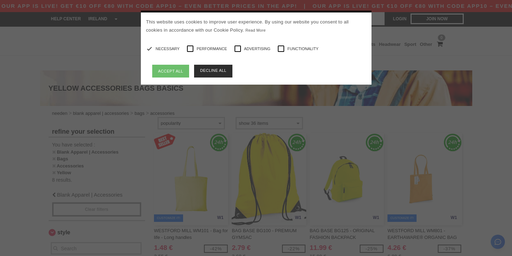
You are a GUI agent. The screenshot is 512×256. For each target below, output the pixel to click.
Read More (256, 30)
